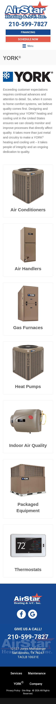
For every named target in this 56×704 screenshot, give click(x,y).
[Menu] (28, 46)
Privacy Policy (13, 690)
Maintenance (37, 673)
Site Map (26, 690)
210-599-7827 (28, 636)
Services (16, 673)
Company (36, 684)
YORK (19, 684)
